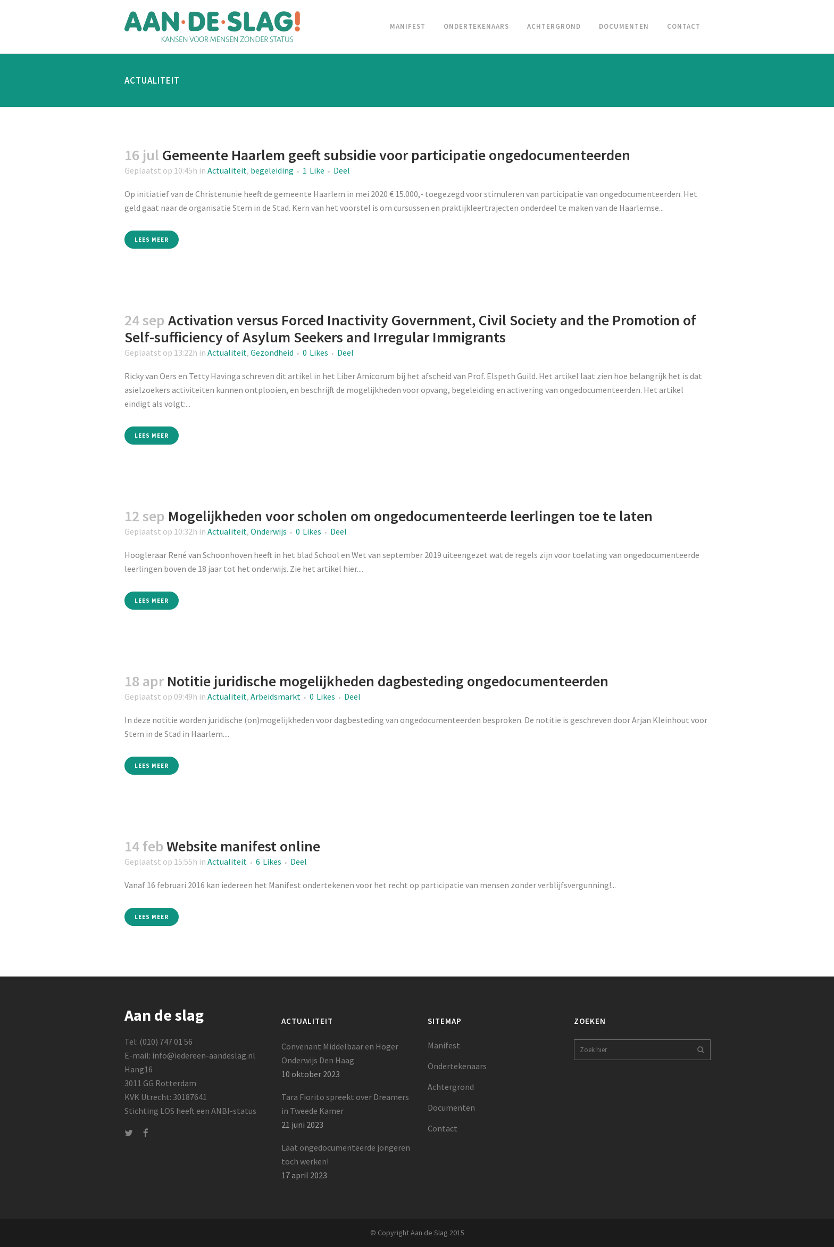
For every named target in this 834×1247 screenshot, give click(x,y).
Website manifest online (243, 846)
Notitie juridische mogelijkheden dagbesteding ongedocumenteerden (387, 681)
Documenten (451, 1107)
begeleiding (272, 170)
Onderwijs (269, 531)
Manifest (444, 1045)
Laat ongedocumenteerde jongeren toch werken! (345, 1154)
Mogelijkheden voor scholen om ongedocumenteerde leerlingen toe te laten (410, 516)
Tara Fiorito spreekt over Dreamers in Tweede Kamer (345, 1104)
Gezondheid (272, 352)
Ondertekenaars (457, 1066)
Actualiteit (227, 170)
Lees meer (152, 239)
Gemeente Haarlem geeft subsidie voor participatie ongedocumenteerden (396, 155)
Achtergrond (451, 1086)
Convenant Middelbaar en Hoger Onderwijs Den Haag (339, 1053)
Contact (442, 1128)
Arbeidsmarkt (276, 696)
